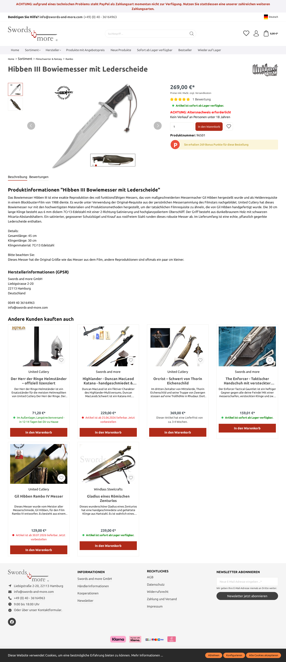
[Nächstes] (158, 126)
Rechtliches (157, 571)
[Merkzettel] (246, 33)
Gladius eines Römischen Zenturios (108, 498)
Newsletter (85, 600)
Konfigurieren (234, 655)
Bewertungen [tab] (38, 177)
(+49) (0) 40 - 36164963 (100, 17)
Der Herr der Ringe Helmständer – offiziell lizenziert (39, 381)
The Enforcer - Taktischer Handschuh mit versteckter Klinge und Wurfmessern (247, 381)
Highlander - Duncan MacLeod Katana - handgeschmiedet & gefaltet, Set (108, 381)
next (93, 165)
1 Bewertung (201, 99)
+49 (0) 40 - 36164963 (29, 598)
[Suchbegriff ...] (146, 34)
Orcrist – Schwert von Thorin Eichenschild (177, 381)
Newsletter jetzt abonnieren (247, 596)
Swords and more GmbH (94, 578)
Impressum (155, 606)
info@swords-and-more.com (61, 17)
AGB (150, 577)
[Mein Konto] (256, 33)
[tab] (17, 177)
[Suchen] (191, 34)
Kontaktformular (49, 610)
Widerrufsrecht (157, 591)
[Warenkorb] (270, 33)
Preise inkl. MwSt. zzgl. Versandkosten (190, 93)
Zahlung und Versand (162, 599)
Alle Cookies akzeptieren (263, 655)
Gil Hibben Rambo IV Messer (38, 496)
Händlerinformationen (93, 586)
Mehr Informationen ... (147, 655)
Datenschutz (156, 584)
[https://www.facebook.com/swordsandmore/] (12, 622)
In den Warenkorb (209, 126)
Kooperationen (88, 593)
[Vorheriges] (31, 126)
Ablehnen (213, 655)
